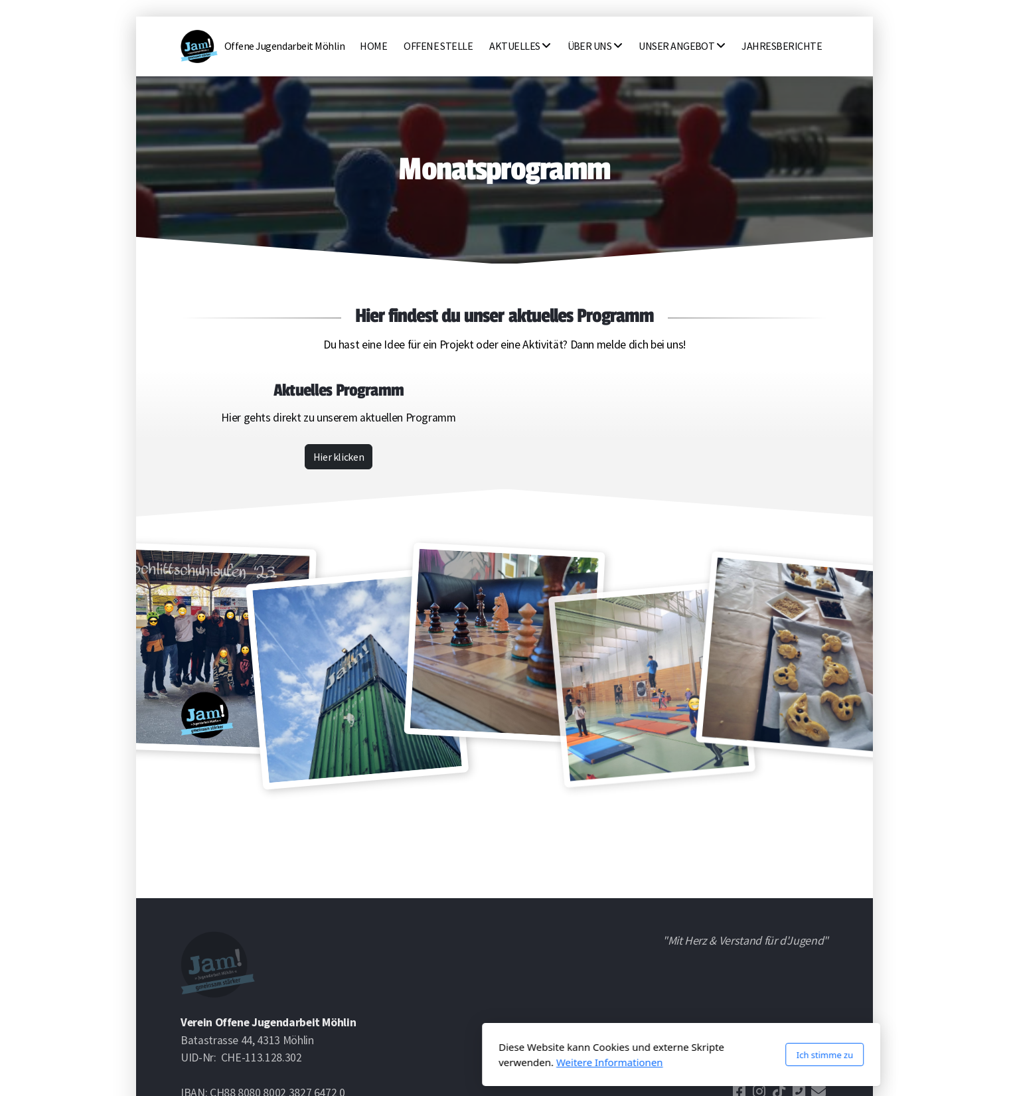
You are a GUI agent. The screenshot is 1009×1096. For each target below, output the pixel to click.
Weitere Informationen (433, 1062)
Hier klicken (338, 456)
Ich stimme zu (647, 1055)
